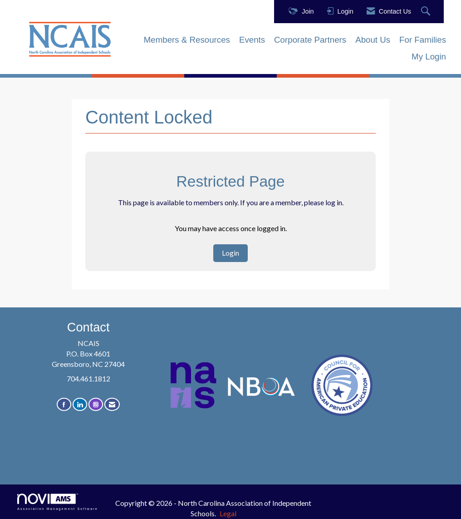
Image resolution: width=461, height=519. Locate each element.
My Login (429, 56)
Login (230, 252)
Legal (228, 513)
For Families (422, 39)
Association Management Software (57, 502)
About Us (372, 39)
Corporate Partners (310, 39)
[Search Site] (426, 11)
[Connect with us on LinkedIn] (80, 404)
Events (252, 39)
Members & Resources (187, 39)
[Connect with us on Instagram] (95, 404)
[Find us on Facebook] (64, 404)
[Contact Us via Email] (112, 404)
